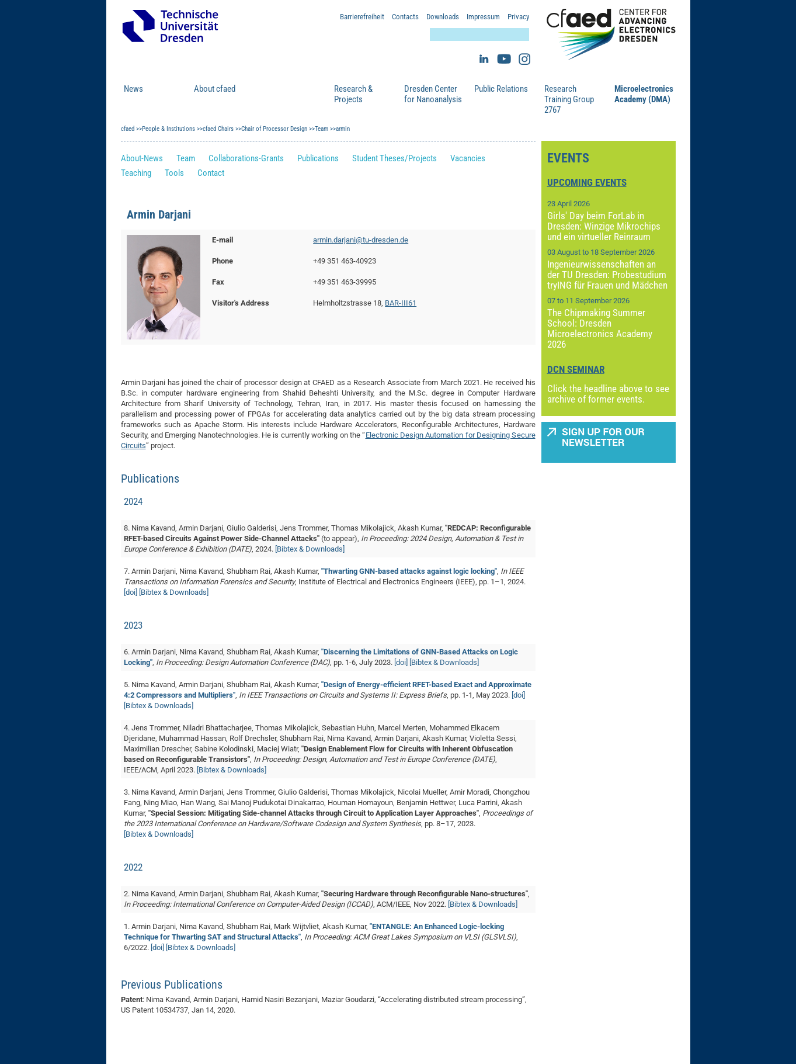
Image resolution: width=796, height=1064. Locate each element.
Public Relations (501, 89)
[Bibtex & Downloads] (310, 549)
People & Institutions (283, 94)
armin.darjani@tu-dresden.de (360, 239)
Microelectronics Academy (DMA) (643, 94)
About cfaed (214, 89)
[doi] (130, 592)
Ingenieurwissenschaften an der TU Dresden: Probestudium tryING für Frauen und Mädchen (607, 274)
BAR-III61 (400, 303)
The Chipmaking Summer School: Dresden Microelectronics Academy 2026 (599, 328)
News (133, 89)
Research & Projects (353, 94)
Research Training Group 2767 (569, 99)
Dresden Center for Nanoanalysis (433, 94)
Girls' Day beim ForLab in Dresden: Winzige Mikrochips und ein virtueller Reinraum (604, 226)
